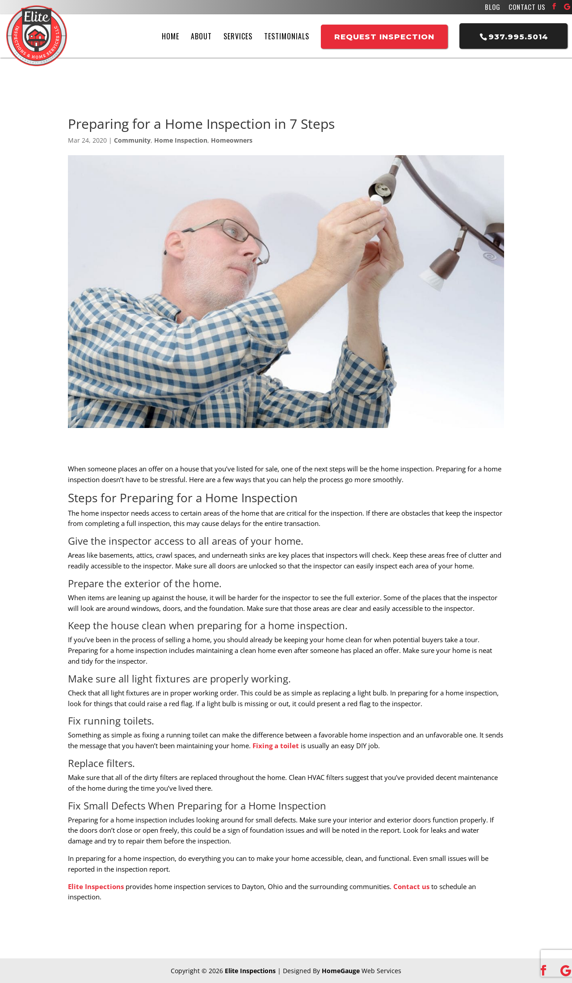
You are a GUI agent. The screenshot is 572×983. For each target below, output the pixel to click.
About (201, 36)
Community (132, 140)
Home (170, 36)
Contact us (411, 886)
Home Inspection (180, 140)
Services (237, 36)
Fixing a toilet (275, 745)
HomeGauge (341, 970)
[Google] (567, 7)
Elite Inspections (96, 886)
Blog (492, 8)
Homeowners (231, 140)
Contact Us (527, 8)
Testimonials (286, 36)
